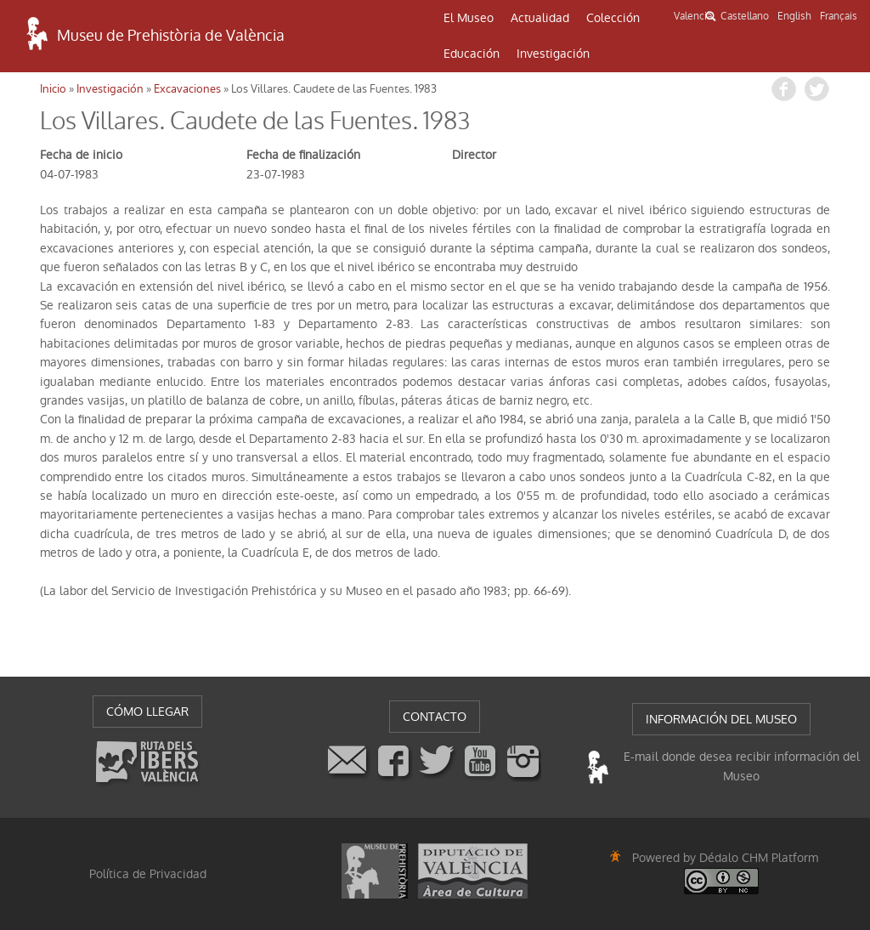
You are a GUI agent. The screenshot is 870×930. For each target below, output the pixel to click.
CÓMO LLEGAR (147, 711)
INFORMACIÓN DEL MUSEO (721, 719)
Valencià (693, 16)
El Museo (468, 17)
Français (838, 16)
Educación (471, 53)
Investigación (553, 53)
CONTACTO (434, 716)
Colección (613, 17)
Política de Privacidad (147, 873)
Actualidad (540, 17)
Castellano (744, 16)
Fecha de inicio (81, 154)
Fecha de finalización (303, 154)
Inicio (53, 89)
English (794, 16)
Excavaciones (187, 89)
